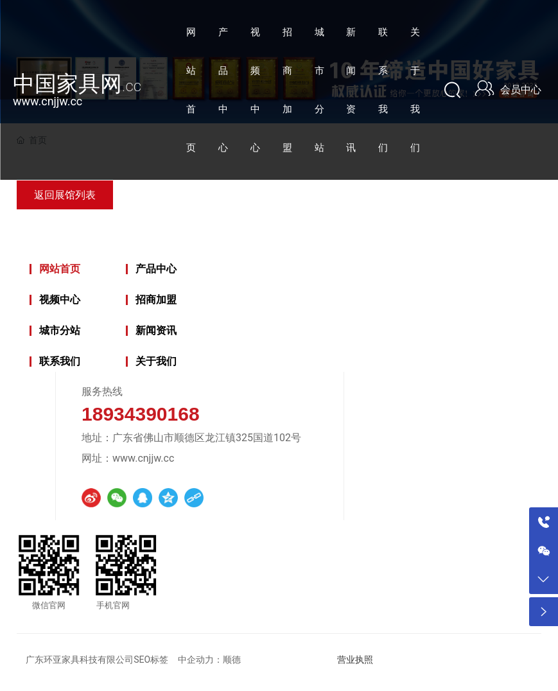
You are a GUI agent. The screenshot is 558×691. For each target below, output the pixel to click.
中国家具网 (77, 83)
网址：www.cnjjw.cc (128, 458)
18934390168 (141, 413)
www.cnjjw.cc (47, 101)
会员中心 (520, 89)
